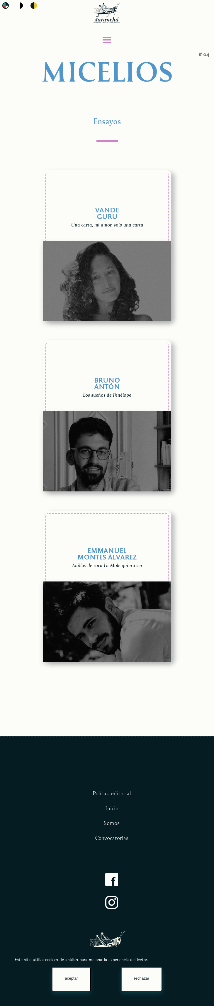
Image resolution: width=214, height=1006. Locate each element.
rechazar (141, 978)
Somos (112, 823)
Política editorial (112, 793)
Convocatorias (111, 838)
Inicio (111, 808)
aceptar (71, 978)
